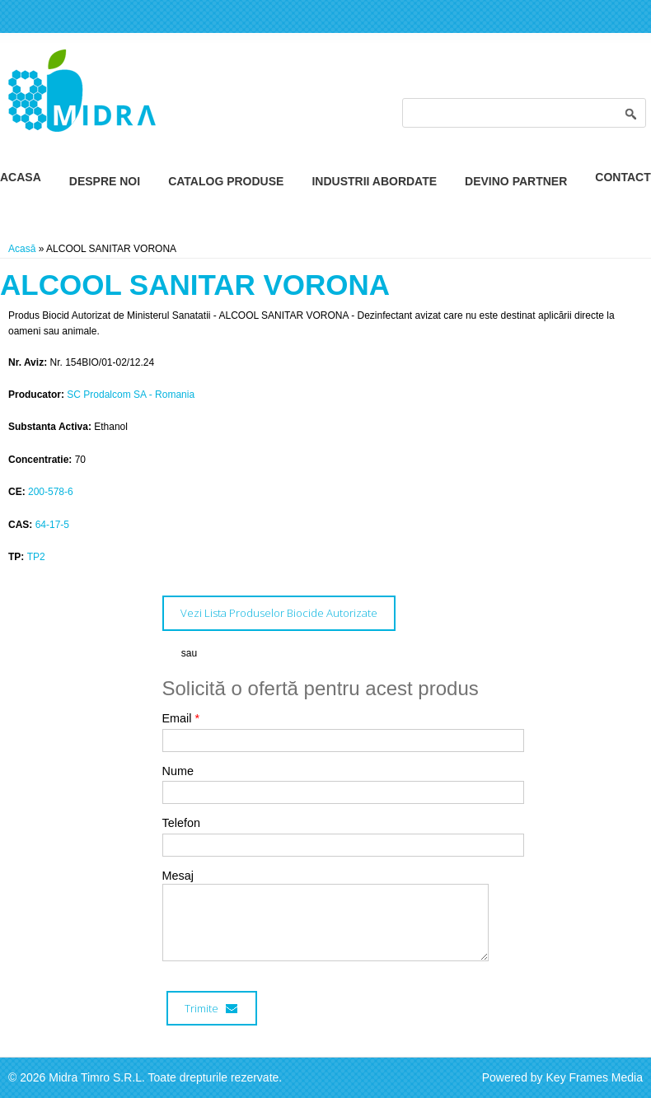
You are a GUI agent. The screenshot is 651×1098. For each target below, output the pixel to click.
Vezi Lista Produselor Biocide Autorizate (278, 612)
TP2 (36, 557)
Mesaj (178, 875)
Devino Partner (516, 181)
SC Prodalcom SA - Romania (130, 394)
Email (181, 718)
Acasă (21, 249)
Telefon (181, 822)
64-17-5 (52, 524)
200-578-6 (50, 492)
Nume (178, 771)
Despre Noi (104, 181)
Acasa (20, 177)
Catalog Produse (225, 181)
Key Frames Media (594, 1077)
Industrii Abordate (374, 181)
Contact (622, 177)
